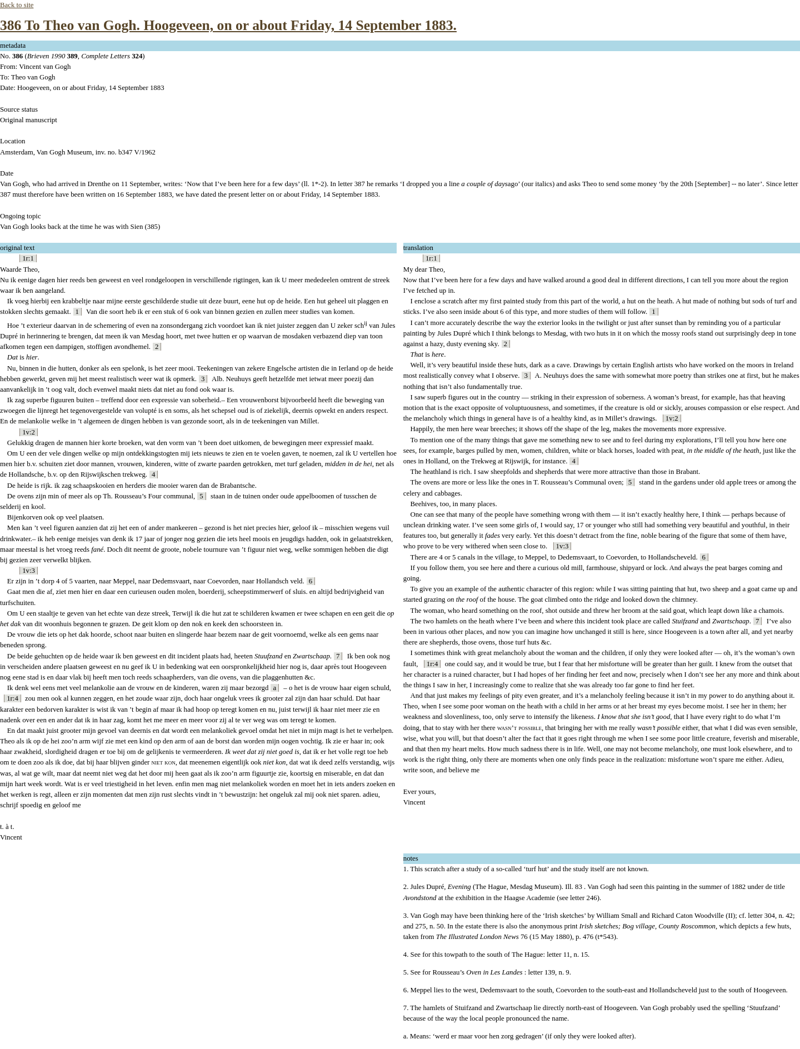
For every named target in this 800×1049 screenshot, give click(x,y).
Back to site (16, 5)
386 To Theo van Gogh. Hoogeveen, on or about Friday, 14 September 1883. (228, 25)
